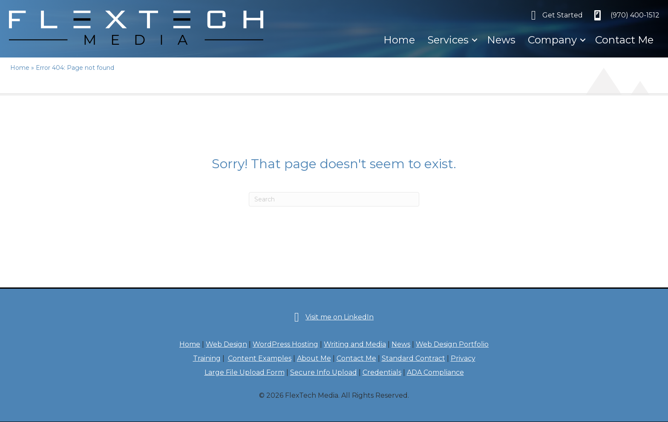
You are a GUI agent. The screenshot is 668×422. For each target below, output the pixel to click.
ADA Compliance (435, 372)
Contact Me (624, 40)
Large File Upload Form (244, 372)
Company (552, 40)
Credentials (382, 372)
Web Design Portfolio (452, 344)
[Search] (334, 199)
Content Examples (259, 358)
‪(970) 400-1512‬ (634, 15)
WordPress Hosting (285, 344)
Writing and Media (355, 344)
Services (448, 40)
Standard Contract (413, 358)
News (501, 40)
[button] (475, 40)
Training (207, 358)
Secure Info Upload (323, 372)
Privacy (463, 358)
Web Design (226, 344)
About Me (314, 358)
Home (399, 40)
